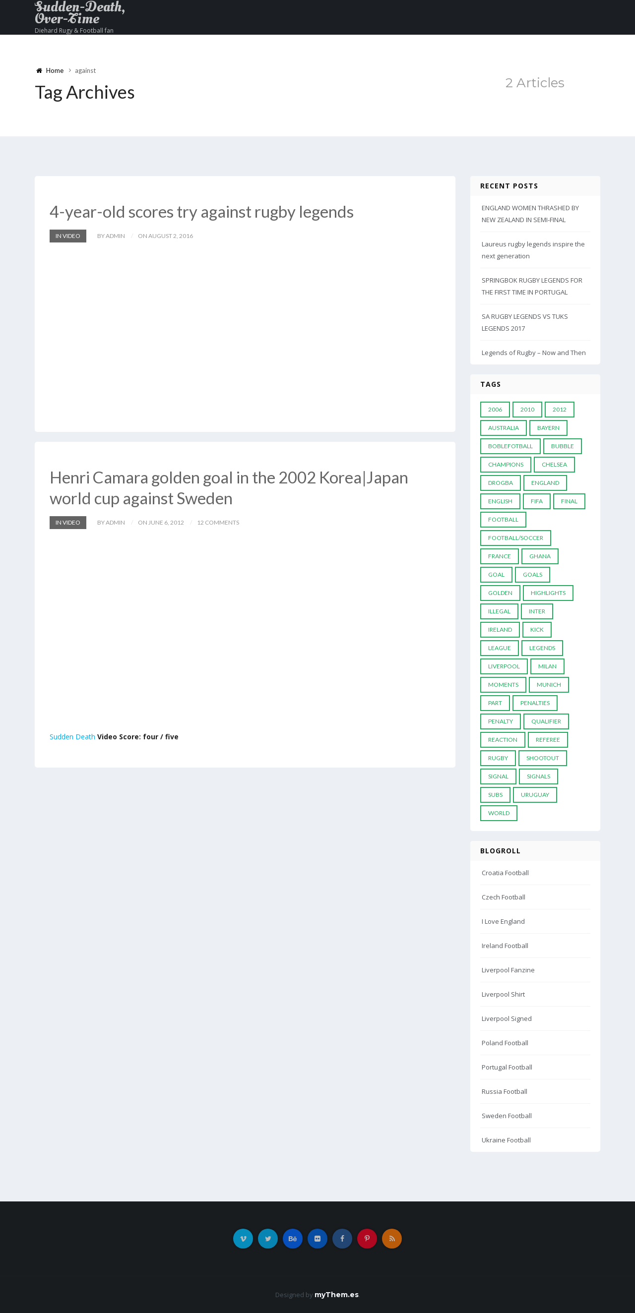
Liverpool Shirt (503, 994)
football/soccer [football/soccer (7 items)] (515, 537)
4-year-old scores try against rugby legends (208, 211)
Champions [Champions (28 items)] (505, 464)
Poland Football (505, 1042)
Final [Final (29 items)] (569, 501)
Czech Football (503, 897)
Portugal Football (507, 1067)
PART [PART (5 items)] (495, 703)
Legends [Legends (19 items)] (542, 648)
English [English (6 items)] (500, 501)
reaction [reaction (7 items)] (502, 739)
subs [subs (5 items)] (495, 794)
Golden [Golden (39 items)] (500, 593)
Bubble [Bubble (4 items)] (562, 446)
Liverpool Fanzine (508, 969)
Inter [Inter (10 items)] (537, 611)
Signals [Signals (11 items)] (538, 776)
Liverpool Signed (507, 1018)
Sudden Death (72, 735)
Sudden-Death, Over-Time (80, 13)
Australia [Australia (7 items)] (503, 427)
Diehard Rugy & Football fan (74, 30)
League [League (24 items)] (499, 648)
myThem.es (337, 1294)
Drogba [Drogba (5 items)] (500, 482)
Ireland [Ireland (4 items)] (500, 629)
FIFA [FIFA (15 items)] (537, 501)
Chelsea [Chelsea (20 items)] (554, 464)
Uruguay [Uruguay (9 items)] (535, 794)
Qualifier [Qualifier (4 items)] (546, 721)
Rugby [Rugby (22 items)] (498, 758)
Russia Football (504, 1091)
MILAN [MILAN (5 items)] (547, 666)
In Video (68, 235)
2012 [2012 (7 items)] (560, 409)
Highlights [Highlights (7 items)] (548, 593)
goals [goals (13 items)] (532, 574)
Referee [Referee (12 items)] (548, 739)
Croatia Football (505, 872)
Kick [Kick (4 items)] (537, 629)
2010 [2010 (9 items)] (527, 409)
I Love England (503, 921)
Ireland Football (505, 945)
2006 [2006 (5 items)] (495, 409)
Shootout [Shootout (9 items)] (542, 758)
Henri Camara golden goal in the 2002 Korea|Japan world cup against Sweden (236, 486)
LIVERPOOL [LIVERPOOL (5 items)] (504, 666)
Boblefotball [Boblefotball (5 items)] (510, 446)
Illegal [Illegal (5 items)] (499, 611)
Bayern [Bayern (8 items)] (548, 427)
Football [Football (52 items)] (503, 519)
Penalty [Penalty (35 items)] (500, 721)
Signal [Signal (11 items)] (498, 776)
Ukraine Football (506, 1139)
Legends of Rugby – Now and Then (534, 352)
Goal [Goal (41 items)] (496, 574)
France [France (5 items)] (499, 556)
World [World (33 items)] (498, 813)
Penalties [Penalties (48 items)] (535, 703)
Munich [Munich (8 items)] (549, 684)
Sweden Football (507, 1115)
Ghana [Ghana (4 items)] (540, 556)
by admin (111, 235)
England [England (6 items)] (545, 482)
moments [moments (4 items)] (503, 684)
